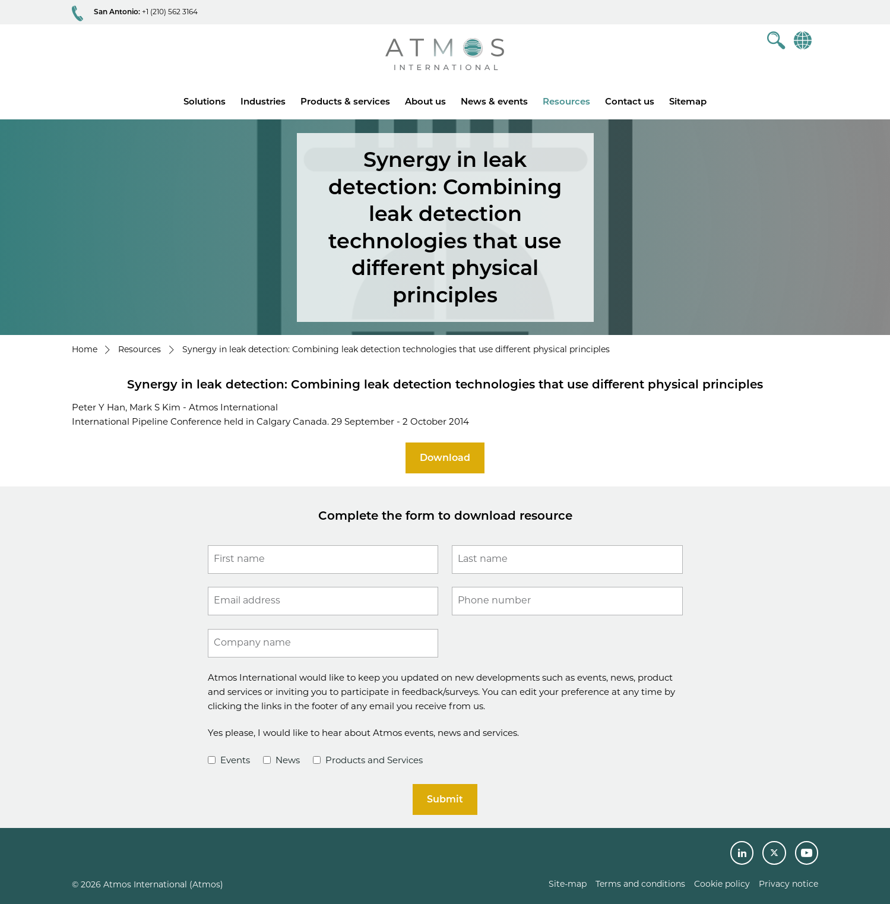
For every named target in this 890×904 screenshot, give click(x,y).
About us (425, 101)
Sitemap (688, 101)
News (281, 760)
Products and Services (368, 760)
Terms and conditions (640, 883)
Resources (566, 101)
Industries (263, 101)
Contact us (629, 101)
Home (84, 349)
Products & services (345, 101)
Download (445, 457)
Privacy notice (788, 883)
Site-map (568, 883)
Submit (445, 799)
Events (229, 760)
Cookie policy (722, 883)
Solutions (204, 101)
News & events (494, 101)
